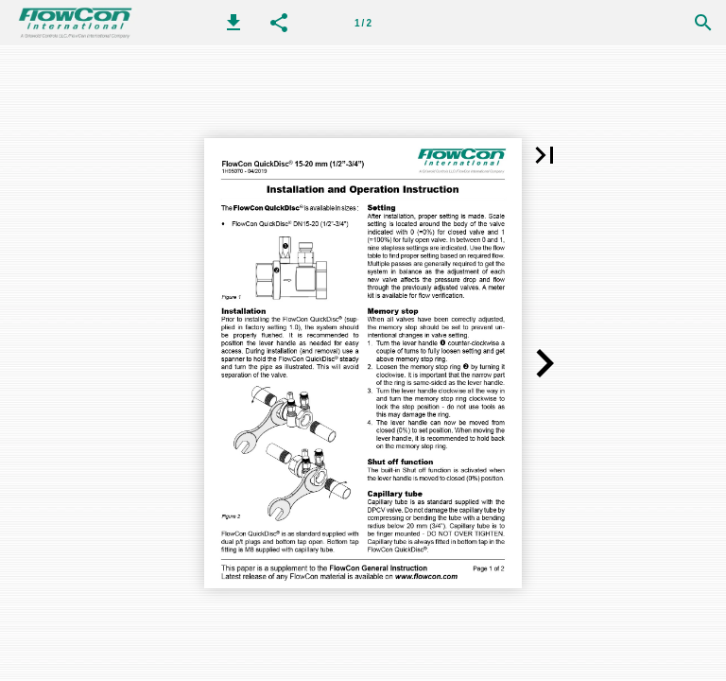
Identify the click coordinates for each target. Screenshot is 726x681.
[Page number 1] (363, 22)
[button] (233, 22)
